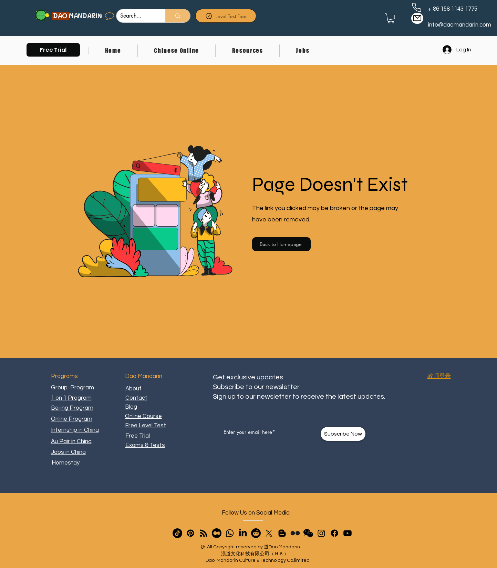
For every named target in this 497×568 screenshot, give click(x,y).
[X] (269, 533)
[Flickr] (295, 533)
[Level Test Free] (225, 16)
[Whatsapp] (230, 533)
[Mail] (417, 18)
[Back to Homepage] (281, 244)
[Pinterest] (190, 533)
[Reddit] (256, 533)
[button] (53, 50)
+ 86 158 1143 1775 (452, 9)
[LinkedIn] (243, 533)
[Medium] (216, 533)
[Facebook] (334, 533)
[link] (391, 18)
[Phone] (417, 7)
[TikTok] (177, 533)
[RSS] (203, 533)
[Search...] (135, 15)
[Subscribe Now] (343, 434)
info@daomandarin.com (459, 25)
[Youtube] (347, 533)
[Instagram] (321, 533)
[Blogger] (282, 533)
